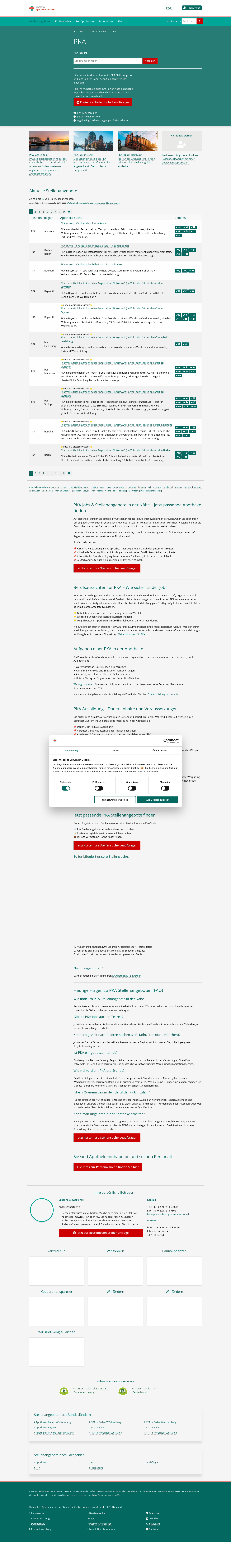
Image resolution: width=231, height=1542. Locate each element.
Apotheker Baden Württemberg (52, 1422)
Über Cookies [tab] (159, 750)
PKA (92, 1462)
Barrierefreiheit (97, 1513)
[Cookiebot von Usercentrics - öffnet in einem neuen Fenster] (166, 741)
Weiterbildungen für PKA (131, 634)
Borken (64, 487)
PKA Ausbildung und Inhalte (162, 694)
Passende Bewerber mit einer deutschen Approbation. (180, 158)
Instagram (154, 1523)
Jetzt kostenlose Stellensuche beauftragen (107, 568)
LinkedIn (153, 1518)
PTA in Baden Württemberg (160, 1422)
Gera (109, 487)
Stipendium (106, 21)
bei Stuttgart (132, 490)
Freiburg (94, 487)
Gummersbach (119, 487)
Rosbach (77, 490)
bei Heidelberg (119, 490)
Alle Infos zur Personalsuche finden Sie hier (108, 1167)
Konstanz (157, 487)
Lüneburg (178, 487)
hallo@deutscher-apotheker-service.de (168, 1214)
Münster (188, 487)
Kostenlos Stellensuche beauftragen (102, 102)
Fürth (102, 487)
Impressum (37, 1513)
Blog (120, 21)
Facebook (153, 1513)
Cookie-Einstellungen (42, 1529)
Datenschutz (38, 1523)
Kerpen (142, 487)
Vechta (100, 490)
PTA (37, 1467)
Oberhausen (47, 490)
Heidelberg (132, 487)
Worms (108, 490)
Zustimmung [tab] (71, 750)
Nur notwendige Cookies (115, 800)
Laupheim (167, 487)
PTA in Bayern (152, 1427)
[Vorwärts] (64, 211)
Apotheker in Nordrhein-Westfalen (54, 1432)
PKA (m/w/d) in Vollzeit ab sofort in (85, 223)
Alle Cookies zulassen (157, 800)
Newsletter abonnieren (102, 1529)
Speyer (86, 490)
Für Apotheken (85, 21)
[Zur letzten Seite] (69, 211)
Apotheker (40, 1462)
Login (169, 7)
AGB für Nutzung (40, 1518)
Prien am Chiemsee (63, 490)
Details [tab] (115, 750)
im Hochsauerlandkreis (150, 490)
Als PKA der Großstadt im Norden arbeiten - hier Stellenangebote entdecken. (136, 160)
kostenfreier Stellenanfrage (106, 203)
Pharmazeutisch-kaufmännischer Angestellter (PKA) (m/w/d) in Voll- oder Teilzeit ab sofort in (116, 424)
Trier (93, 490)
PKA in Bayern (97, 1427)
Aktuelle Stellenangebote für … (94, 32)
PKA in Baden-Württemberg (105, 1422)
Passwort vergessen (100, 1523)
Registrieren (192, 7)
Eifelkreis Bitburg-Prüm (79, 487)
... (60, 211)
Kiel (149, 487)
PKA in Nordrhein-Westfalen (105, 1432)
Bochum (55, 487)
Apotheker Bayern (45, 1427)
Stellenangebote (39, 21)
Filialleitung (96, 1467)
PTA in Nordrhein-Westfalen (160, 1432)
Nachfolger (151, 1462)
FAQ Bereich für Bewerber (126, 975)
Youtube (154, 1529)
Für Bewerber (63, 21)
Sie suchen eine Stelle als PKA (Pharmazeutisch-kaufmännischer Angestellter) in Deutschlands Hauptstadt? (92, 162)
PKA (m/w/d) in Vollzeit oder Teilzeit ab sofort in (95, 245)
